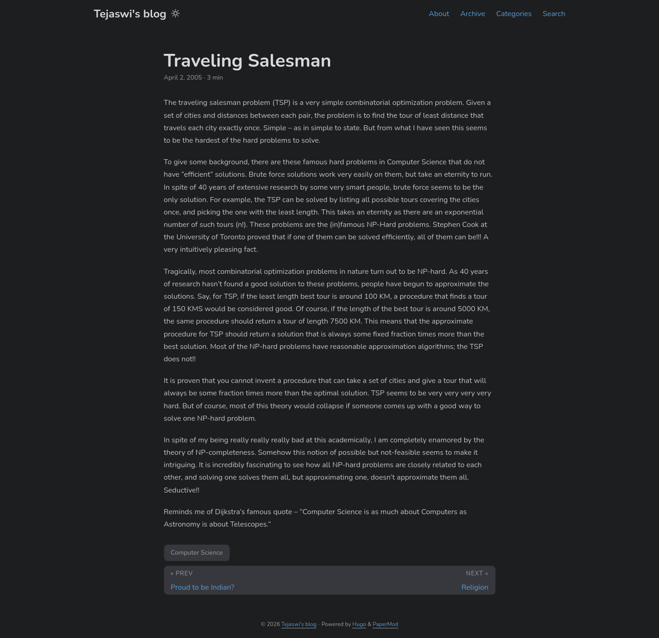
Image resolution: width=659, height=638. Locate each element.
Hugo (359, 624)
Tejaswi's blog (130, 13)
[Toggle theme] (175, 14)
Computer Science (197, 552)
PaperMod (385, 624)
